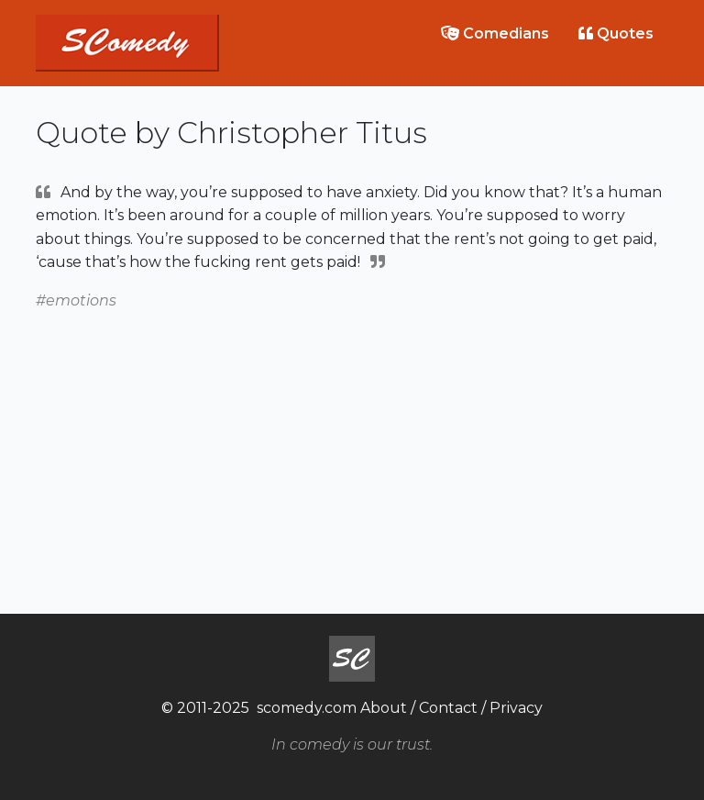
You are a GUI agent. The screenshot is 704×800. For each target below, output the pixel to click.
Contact (448, 708)
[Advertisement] (352, 441)
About (383, 708)
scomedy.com (307, 708)
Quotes (616, 33)
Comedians (495, 33)
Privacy (516, 708)
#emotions (76, 300)
